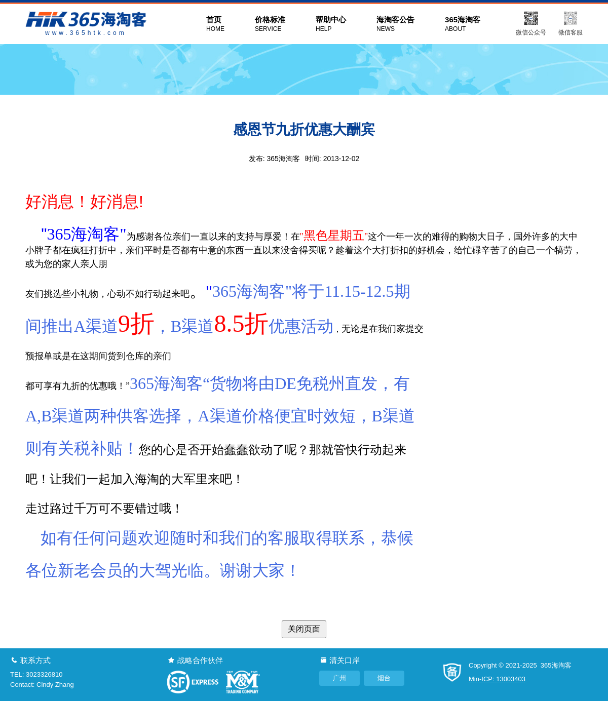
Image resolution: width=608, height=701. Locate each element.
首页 (215, 24)
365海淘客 (462, 24)
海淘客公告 (395, 24)
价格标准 (270, 24)
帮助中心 (331, 24)
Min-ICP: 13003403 (497, 679)
